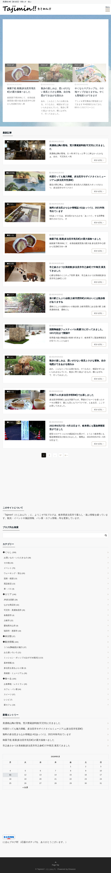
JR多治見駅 (11, 600)
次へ (66, 455)
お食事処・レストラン (15, 684)
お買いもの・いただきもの (17, 558)
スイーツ (9, 694)
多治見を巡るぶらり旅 (15, 668)
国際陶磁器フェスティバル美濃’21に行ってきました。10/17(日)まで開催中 (76, 331)
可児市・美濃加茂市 (14, 610)
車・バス (9, 589)
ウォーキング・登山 (14, 573)
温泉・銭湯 (10, 578)
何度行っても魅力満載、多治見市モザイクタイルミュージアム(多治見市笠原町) (77, 178)
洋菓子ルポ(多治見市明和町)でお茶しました (71, 395)
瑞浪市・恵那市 (12, 631)
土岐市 (8, 620)
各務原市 (9, 615)
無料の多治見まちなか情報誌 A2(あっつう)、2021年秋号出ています (76, 210)
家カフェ (9, 705)
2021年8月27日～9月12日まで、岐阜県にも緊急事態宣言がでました (77, 428)
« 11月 (25, 787)
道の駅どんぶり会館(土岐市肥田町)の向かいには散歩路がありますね (77, 300)
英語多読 (9, 584)
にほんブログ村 (10, 842)
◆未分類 (10, 264)
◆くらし (10, 204)
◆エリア (10, 142)
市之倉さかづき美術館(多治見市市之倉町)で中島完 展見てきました (77, 269)
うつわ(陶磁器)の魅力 (15, 647)
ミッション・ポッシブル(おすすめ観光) (23, 658)
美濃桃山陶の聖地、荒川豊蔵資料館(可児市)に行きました (77, 147)
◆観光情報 (10, 173)
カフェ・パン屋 (12, 689)
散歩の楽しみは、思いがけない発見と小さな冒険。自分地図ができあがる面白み (77, 362)
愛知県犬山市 (11, 625)
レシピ (8, 699)
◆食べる (10, 235)
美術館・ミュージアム (15, 673)
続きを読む (99, 160)
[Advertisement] (55, 484)
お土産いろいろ (12, 652)
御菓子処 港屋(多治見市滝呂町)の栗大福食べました (75, 239)
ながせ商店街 (11, 605)
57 (60, 455)
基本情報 (9, 663)
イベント (10, 326)
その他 (8, 563)
